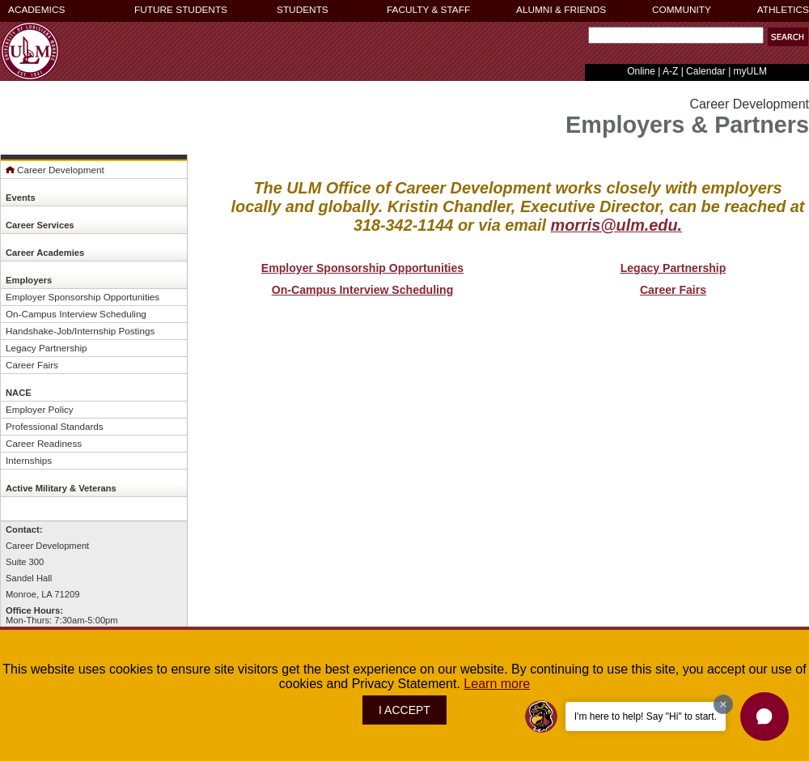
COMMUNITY (681, 9)
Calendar (706, 71)
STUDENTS (302, 9)
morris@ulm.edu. (617, 225)
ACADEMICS (36, 9)
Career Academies (45, 252)
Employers (29, 280)
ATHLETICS (783, 9)
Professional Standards (55, 426)
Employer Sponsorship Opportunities (82, 296)
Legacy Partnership (46, 347)
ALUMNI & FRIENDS (561, 9)
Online (641, 71)
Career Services (40, 225)
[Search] (676, 35)
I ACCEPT (404, 710)
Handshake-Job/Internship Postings (80, 330)
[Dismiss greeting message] (723, 704)
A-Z (670, 71)
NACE (19, 393)
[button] (764, 716)
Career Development (55, 169)
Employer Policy (40, 409)
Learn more (497, 684)
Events (21, 197)
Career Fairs (32, 364)
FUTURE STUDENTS (180, 9)
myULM (750, 71)
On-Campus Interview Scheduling (76, 313)
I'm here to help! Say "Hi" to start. (645, 716)
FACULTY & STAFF (428, 9)
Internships (29, 460)
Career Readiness (44, 443)
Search (584, 39)
